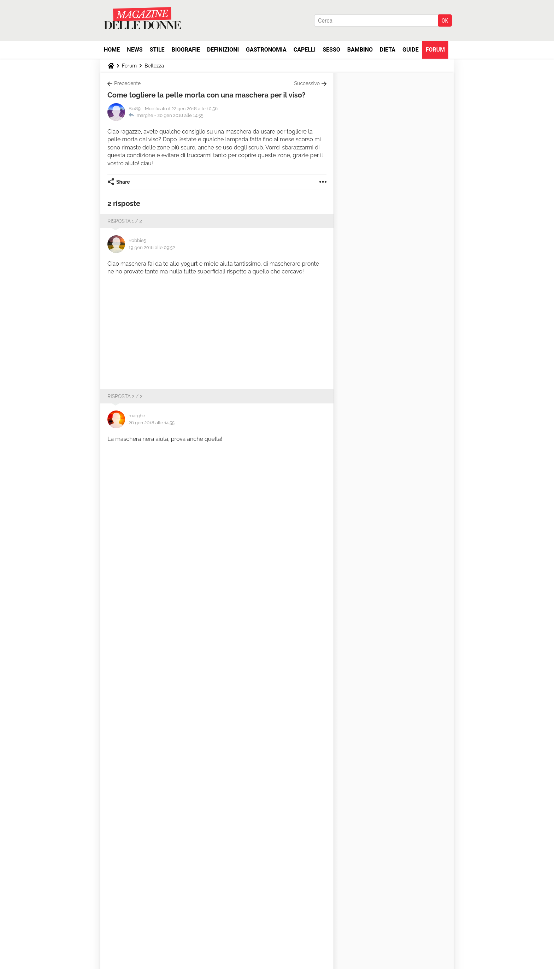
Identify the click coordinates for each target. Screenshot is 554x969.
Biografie (186, 49)
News (134, 49)
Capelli (305, 49)
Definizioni (223, 49)
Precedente (127, 83)
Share (123, 182)
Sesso (331, 49)
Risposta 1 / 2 (124, 221)
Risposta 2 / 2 (124, 396)
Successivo (307, 83)
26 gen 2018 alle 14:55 (180, 115)
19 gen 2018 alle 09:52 (152, 247)
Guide (410, 49)
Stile (156, 49)
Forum (435, 49)
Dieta (387, 49)
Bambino (360, 49)
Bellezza (154, 66)
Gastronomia (266, 49)
